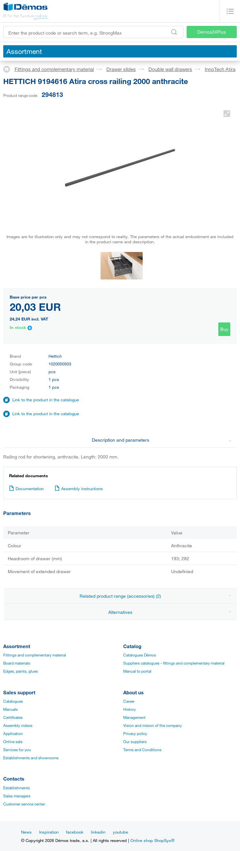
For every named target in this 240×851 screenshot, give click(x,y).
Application (13, 733)
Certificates (13, 717)
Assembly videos (17, 725)
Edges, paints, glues (20, 671)
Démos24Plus (211, 32)
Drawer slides (121, 69)
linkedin (98, 832)
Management (134, 717)
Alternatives (170, 612)
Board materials (16, 663)
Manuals (10, 709)
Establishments (16, 787)
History (129, 709)
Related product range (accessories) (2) (156, 596)
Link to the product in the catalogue (45, 399)
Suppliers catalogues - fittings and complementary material (173, 663)
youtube (120, 832)
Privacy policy (135, 733)
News (26, 832)
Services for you (17, 749)
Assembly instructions (79, 488)
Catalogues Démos (139, 654)
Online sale (12, 741)
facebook (74, 832)
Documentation (26, 488)
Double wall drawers (170, 69)
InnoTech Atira (220, 69)
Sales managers (16, 795)
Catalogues (13, 701)
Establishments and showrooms (31, 757)
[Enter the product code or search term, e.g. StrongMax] (93, 32)
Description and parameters (162, 440)
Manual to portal (137, 671)
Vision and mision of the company (152, 725)
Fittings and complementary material (54, 69)
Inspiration (49, 832)
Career (129, 701)
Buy (224, 329)
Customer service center (24, 803)
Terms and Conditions (142, 749)
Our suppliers (135, 741)
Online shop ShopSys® (152, 840)
